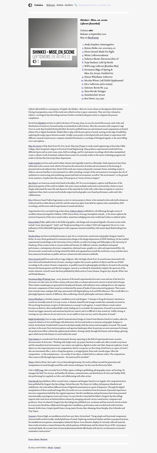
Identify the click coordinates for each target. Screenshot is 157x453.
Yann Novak (33, 381)
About (50, 447)
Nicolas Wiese (34, 236)
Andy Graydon (34, 163)
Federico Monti (76, 211)
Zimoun (31, 416)
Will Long (39, 370)
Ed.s (30, 200)
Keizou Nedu (33, 222)
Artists (59, 5)
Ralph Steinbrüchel (36, 319)
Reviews (44, 439)
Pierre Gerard (34, 259)
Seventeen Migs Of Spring (39, 279)
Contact (57, 447)
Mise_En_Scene (34, 146)
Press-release (33, 439)
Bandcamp (93, 38)
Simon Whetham (35, 299)
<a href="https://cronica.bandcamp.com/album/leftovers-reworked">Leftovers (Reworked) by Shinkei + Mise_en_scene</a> (52, 72)
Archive (69, 5)
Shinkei (42, 123)
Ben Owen (32, 183)
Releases (50, 5)
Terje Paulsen (34, 339)
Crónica (38, 5)
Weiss (30, 362)
